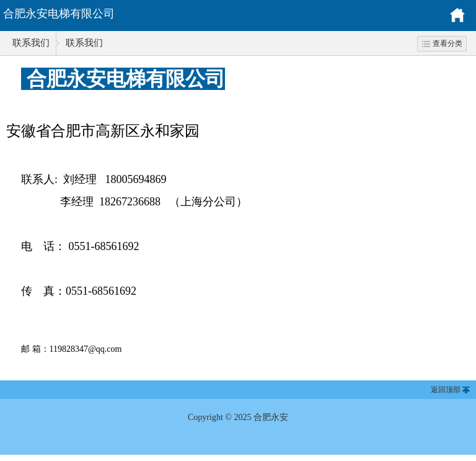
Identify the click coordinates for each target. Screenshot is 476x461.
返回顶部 (446, 389)
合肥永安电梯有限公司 (59, 13)
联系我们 (31, 43)
